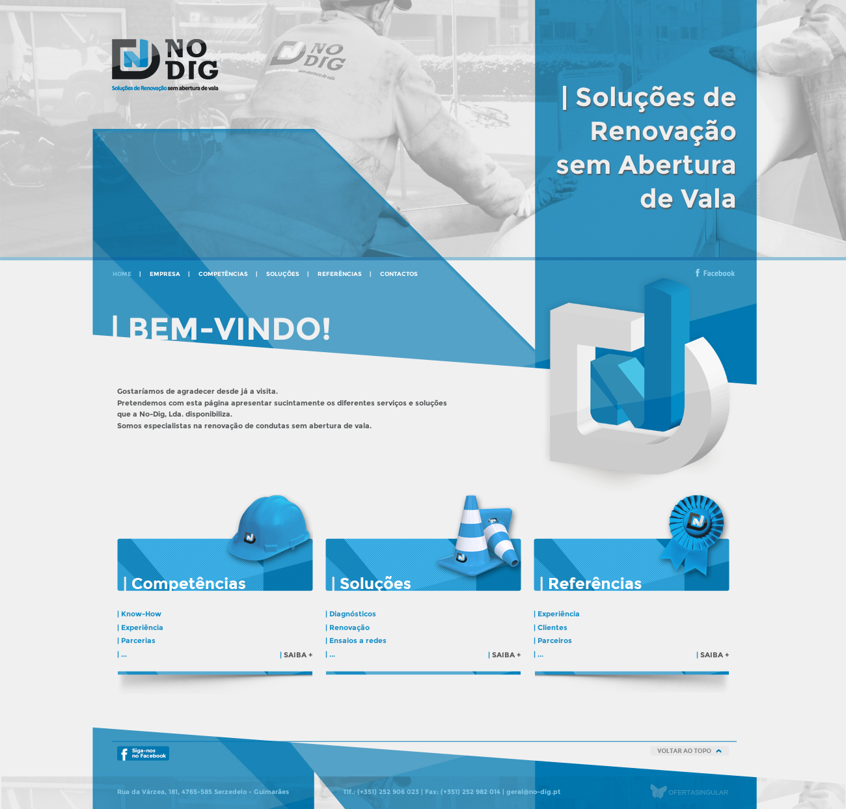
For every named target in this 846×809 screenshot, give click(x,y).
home (122, 273)
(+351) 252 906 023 (388, 791)
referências (340, 273)
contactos (399, 273)
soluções (282, 273)
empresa (165, 273)
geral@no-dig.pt (533, 791)
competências (223, 273)
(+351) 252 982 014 (470, 791)
